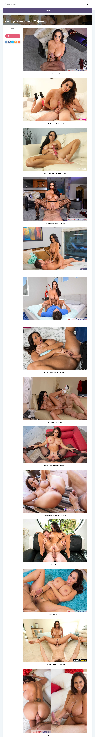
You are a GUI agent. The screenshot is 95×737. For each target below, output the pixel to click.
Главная (47, 10)
